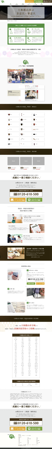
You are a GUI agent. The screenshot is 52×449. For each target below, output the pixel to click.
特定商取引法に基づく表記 (21, 445)
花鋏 (28, 442)
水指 (37, 438)
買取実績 (19, 435)
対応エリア (24, 435)
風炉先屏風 (37, 440)
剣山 (19, 443)
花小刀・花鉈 (38, 442)
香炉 (19, 441)
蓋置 (28, 440)
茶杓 (19, 440)
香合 (19, 439)
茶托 (37, 441)
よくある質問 (29, 435)
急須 (28, 441)
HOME (19, 434)
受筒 (28, 443)
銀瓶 (19, 438)
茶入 (37, 439)
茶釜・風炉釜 (29, 438)
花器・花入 (19, 442)
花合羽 (37, 443)
